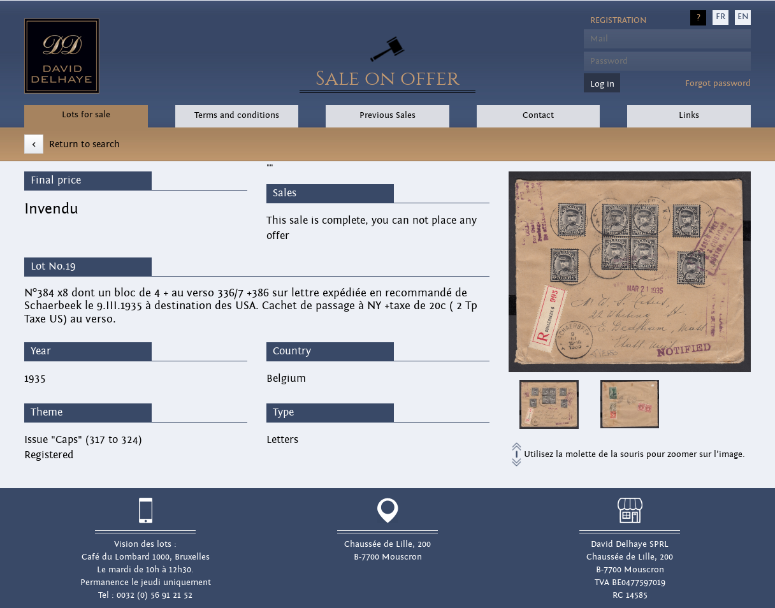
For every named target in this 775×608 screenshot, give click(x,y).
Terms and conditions (236, 115)
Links (689, 115)
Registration (618, 20)
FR (720, 16)
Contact (538, 115)
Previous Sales (387, 115)
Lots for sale (86, 115)
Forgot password (718, 83)
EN (742, 16)
